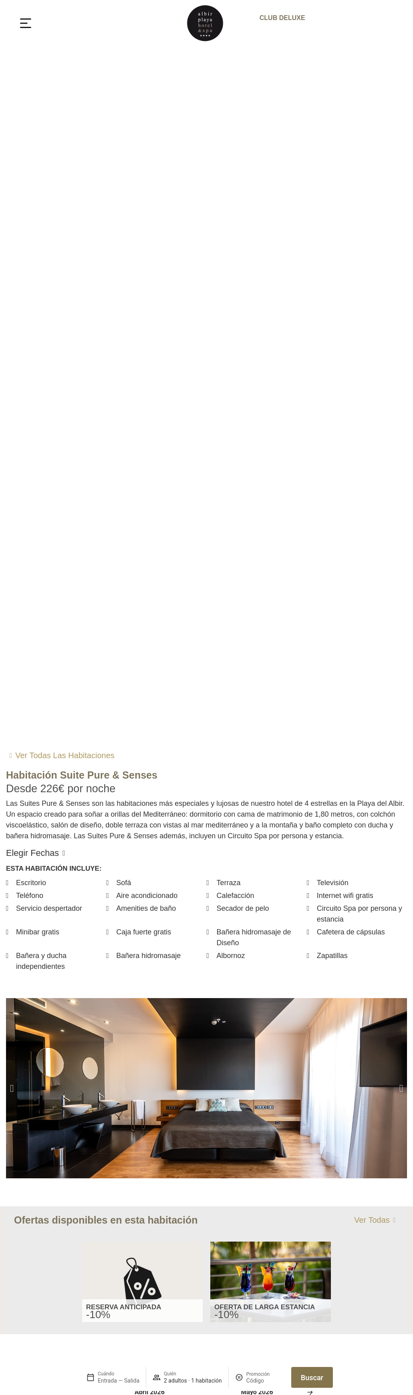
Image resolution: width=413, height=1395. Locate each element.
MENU (53, 23)
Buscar (312, 1377)
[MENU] (26, 23)
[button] (12, 1088)
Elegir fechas (32, 853)
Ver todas (372, 1220)
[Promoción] (265, 1380)
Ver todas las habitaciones (65, 755)
